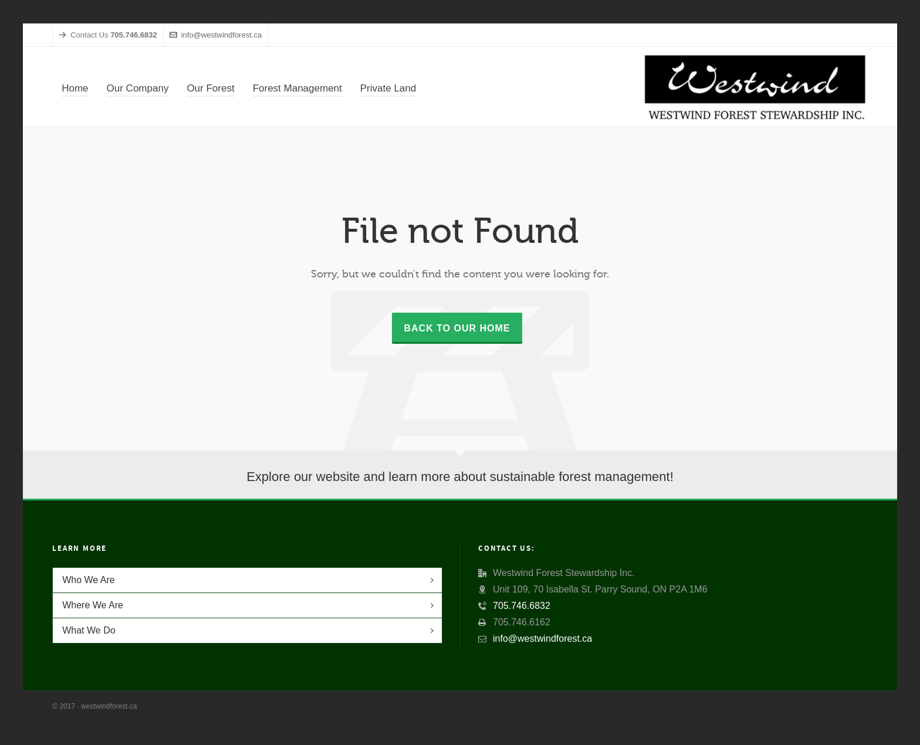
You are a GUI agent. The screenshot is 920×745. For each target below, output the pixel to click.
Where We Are (92, 605)
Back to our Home (457, 328)
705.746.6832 (521, 606)
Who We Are (88, 580)
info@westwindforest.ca (216, 35)
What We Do (88, 630)
